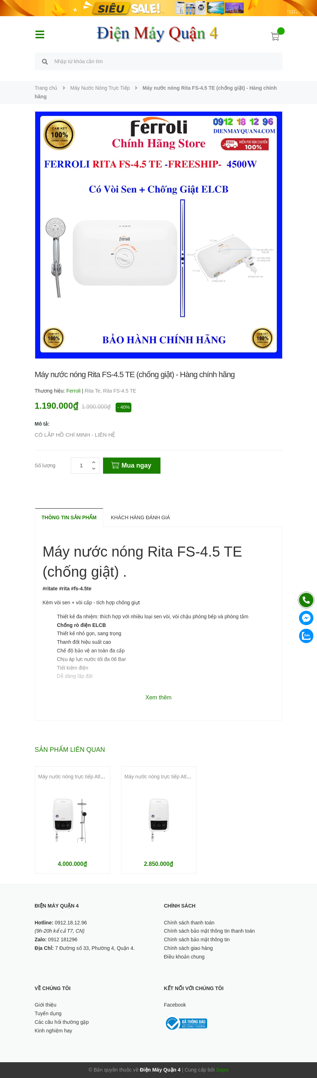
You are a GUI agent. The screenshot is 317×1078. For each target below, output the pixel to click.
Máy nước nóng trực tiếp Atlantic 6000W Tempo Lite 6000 (189, 776)
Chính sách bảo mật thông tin (197, 939)
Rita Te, (94, 391)
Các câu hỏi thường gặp (62, 1022)
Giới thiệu (46, 1005)
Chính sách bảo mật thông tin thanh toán (209, 931)
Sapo (222, 1070)
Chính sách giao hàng (188, 948)
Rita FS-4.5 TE (119, 391)
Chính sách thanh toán (189, 922)
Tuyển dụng (48, 1013)
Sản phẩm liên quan (70, 749)
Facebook (175, 1005)
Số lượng (45, 465)
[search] (45, 62)
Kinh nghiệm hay (54, 1031)
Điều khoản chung (184, 957)
